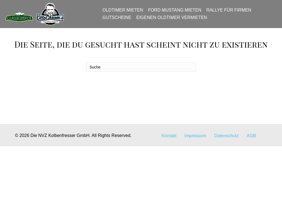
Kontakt (168, 168)
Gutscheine (118, 20)
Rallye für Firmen (230, 12)
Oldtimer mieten (124, 12)
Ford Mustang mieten (176, 12)
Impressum (195, 168)
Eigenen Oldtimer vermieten (173, 20)
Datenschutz (226, 168)
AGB (251, 168)
